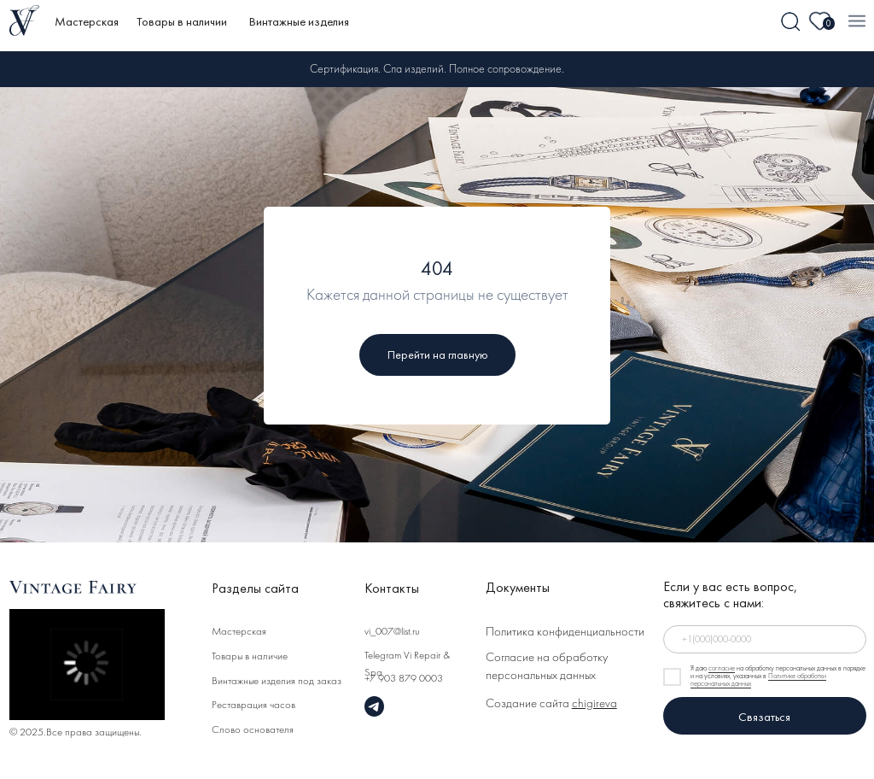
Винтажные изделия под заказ (276, 681)
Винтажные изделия (299, 21)
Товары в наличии (182, 21)
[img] (791, 22)
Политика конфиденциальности (565, 632)
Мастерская (87, 21)
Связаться (764, 716)
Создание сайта (551, 704)
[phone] (764, 639)
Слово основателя (253, 730)
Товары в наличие (250, 657)
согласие (721, 668)
